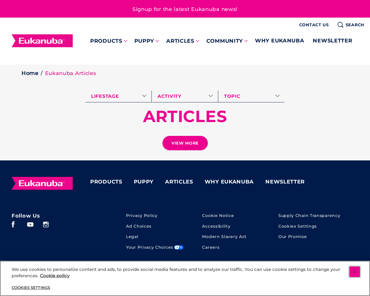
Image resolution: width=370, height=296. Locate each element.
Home (29, 73)
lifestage (105, 96)
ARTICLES (185, 116)
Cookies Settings (297, 226)
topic (232, 96)
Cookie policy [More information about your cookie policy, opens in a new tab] (54, 275)
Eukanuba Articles (70, 73)
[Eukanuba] (42, 183)
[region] (185, 278)
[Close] (354, 272)
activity (170, 96)
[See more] (185, 143)
